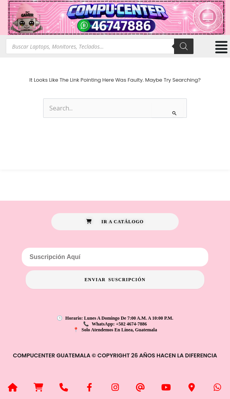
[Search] (183, 46)
